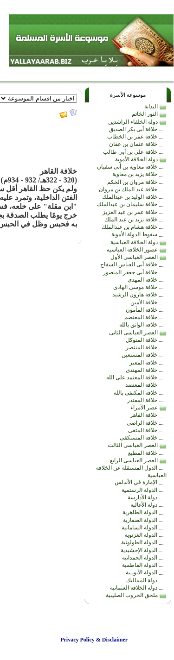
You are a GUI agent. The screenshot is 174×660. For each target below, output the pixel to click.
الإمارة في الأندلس (141, 482)
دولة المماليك (146, 580)
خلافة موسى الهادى (140, 287)
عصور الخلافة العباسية (137, 249)
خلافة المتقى (147, 430)
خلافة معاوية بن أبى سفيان (132, 166)
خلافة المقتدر (147, 400)
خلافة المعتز (148, 362)
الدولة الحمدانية (144, 557)
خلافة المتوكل (146, 340)
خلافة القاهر (148, 415)
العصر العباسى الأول (138, 257)
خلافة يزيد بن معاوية (139, 174)
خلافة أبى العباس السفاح (133, 264)
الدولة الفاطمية (144, 565)
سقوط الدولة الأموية (139, 234)
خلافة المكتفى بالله (140, 393)
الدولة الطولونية (144, 542)
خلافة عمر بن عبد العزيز (135, 212)
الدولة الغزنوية (146, 535)
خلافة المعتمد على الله (136, 377)
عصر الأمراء (148, 407)
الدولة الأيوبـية (146, 572)
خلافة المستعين (144, 355)
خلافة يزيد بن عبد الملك (135, 219)
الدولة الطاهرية (144, 512)
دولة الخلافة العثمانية (138, 588)
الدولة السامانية (144, 527)
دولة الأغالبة (148, 505)
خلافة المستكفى (143, 437)
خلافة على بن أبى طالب (135, 152)
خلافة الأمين (148, 302)
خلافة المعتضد (146, 385)
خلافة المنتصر (146, 347)
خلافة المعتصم (145, 317)
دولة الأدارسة (147, 497)
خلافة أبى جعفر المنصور (135, 272)
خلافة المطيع (147, 453)
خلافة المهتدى (146, 370)
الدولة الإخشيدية (144, 550)
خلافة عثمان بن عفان (138, 144)
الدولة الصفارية (145, 520)
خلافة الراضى (147, 423)
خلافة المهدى (147, 280)
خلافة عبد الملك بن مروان (133, 189)
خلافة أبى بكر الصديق (138, 129)
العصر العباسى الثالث (137, 445)
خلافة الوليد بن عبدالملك (134, 197)
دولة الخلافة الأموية (141, 159)
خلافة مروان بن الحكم (137, 182)
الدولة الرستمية (144, 490)
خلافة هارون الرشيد (139, 294)
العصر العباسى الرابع (138, 460)
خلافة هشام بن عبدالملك (134, 227)
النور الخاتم (149, 114)
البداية (155, 106)
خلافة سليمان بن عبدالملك (132, 204)
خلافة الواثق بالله (143, 324)
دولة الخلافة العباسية (138, 242)
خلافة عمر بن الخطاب (137, 136)
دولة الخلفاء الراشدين (137, 122)
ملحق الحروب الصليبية (136, 595)
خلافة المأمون (146, 310)
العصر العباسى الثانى (138, 332)
